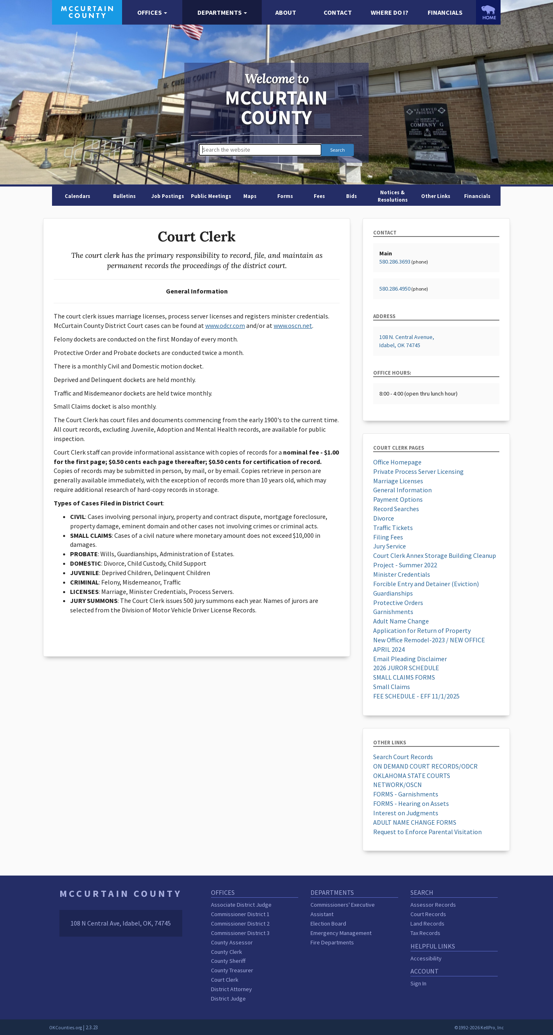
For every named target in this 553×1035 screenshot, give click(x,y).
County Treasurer (232, 970)
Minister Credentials (401, 574)
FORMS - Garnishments (405, 794)
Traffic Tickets (393, 527)
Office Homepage (397, 462)
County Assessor (232, 942)
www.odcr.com (225, 325)
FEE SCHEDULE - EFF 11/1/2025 (416, 696)
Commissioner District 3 (240, 933)
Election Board (328, 923)
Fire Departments (332, 942)
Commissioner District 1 (240, 914)
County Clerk (226, 951)
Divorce (383, 518)
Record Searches (396, 509)
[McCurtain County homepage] (87, 11)
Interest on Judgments (405, 813)
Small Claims (391, 686)
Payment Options (398, 499)
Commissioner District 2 (240, 923)
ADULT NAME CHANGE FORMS (414, 822)
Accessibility (426, 958)
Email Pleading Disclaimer (410, 659)
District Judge (228, 998)
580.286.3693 (394, 261)
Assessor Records (433, 904)
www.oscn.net (293, 325)
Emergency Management (341, 933)
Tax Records (425, 933)
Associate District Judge (241, 904)
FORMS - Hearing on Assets (411, 803)
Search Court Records (403, 757)
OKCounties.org (65, 1027)
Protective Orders (398, 602)
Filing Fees (388, 537)
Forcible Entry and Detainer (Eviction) (426, 584)
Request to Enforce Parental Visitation (427, 832)
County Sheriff (228, 960)
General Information (402, 490)
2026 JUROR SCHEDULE (406, 668)
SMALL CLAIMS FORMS (404, 677)
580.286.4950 (394, 288)
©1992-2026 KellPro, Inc (479, 1027)
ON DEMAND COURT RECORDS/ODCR (425, 766)
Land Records (427, 923)
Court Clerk (224, 979)
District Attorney (231, 989)
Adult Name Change (401, 621)
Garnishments (393, 611)
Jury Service (389, 546)
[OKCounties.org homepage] (488, 12)
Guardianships (393, 593)
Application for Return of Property (422, 630)
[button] (152, 12)
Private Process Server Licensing (418, 471)
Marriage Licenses (398, 481)
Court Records (428, 914)
